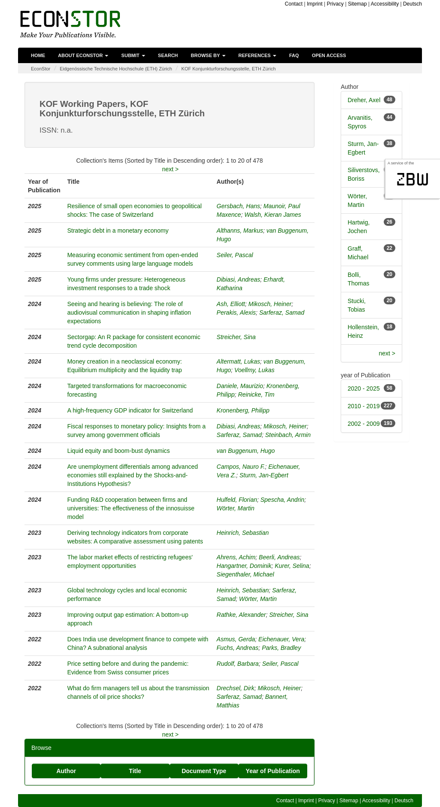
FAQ (294, 55)
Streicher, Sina (236, 337)
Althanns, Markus (240, 230)
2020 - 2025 (364, 388)
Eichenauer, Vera (281, 639)
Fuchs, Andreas (238, 647)
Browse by (208, 55)
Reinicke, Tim (256, 394)
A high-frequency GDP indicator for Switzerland (129, 410)
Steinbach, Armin (288, 434)
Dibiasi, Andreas (238, 279)
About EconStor (83, 55)
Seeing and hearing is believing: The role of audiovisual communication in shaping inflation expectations (129, 312)
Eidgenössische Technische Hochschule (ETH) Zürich (116, 68)
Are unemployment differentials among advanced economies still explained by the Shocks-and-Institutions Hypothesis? (132, 475)
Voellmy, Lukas (254, 370)
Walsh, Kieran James (272, 214)
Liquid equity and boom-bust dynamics (118, 450)
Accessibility (385, 4)
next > (170, 169)
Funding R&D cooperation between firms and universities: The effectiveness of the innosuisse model (130, 508)
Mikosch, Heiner (269, 303)
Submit (133, 55)
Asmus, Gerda (236, 639)
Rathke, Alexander (241, 614)
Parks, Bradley (281, 647)
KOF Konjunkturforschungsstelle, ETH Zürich (228, 68)
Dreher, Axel (364, 100)
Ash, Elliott (231, 303)
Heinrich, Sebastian (243, 532)
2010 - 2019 (364, 406)
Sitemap (357, 4)
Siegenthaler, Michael (245, 574)
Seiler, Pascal (235, 255)
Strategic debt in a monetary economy (117, 230)
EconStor (40, 68)
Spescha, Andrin (282, 499)
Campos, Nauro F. (241, 466)
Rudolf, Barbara (238, 663)
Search (168, 55)
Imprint (315, 4)
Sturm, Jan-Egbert (263, 475)
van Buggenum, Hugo (246, 450)
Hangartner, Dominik (244, 565)
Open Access (329, 55)
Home (38, 55)
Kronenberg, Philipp (243, 410)
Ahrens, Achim (236, 557)
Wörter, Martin (235, 508)
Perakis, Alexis (236, 312)
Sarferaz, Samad (281, 312)
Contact (293, 4)
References (257, 55)
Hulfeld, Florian (237, 499)
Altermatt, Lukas (238, 361)
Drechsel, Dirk (235, 688)
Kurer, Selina (292, 565)
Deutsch (412, 4)
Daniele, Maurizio (240, 385)
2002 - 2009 (364, 423)
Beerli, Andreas (279, 557)
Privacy (335, 4)
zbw (412, 179)
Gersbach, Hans (238, 206)
